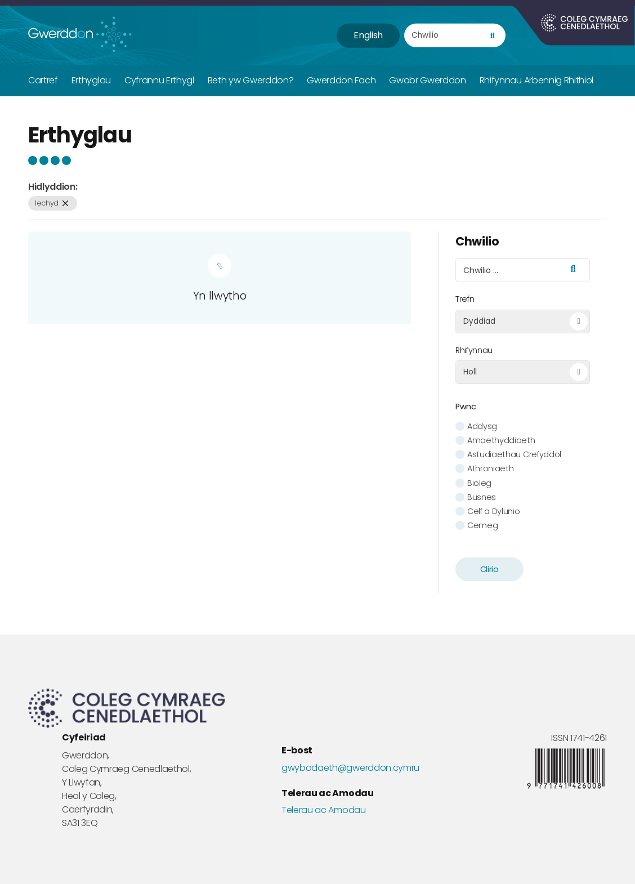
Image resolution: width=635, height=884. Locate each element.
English (368, 35)
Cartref (43, 80)
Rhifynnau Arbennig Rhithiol (536, 80)
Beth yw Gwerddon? (251, 80)
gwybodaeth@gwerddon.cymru (350, 768)
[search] (492, 36)
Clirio (489, 569)
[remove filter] (65, 203)
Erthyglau (91, 80)
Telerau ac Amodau (323, 810)
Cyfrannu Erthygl (159, 80)
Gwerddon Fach (341, 80)
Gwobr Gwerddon (427, 80)
